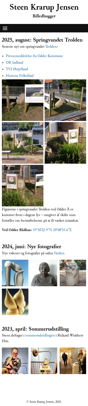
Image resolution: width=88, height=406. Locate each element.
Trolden (51, 46)
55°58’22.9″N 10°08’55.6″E (52, 230)
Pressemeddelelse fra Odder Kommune (34, 56)
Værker (59, 253)
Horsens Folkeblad (20, 75)
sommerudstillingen (40, 335)
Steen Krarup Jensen (44, 7)
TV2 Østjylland (17, 69)
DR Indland (14, 62)
